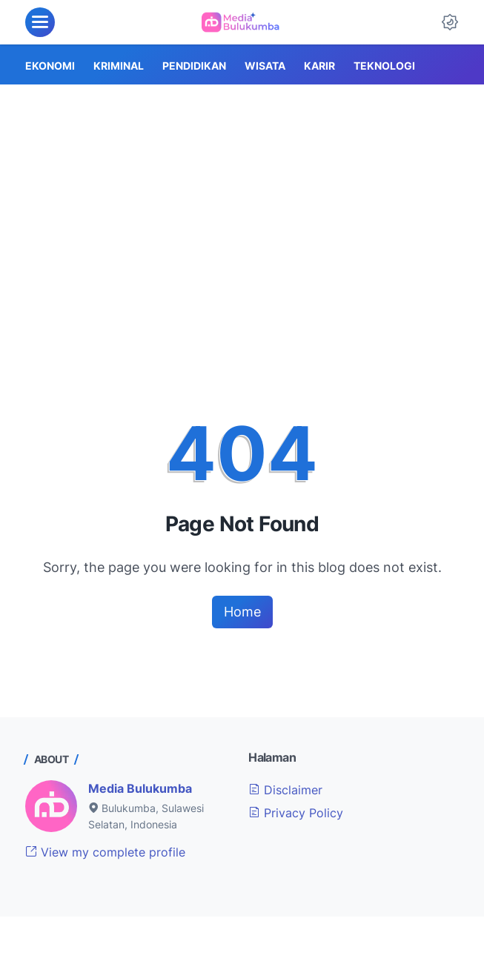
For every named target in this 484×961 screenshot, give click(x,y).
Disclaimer (285, 789)
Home (242, 611)
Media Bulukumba (140, 788)
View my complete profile (105, 852)
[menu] (40, 22)
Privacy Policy (295, 812)
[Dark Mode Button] (450, 22)
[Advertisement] (242, 195)
